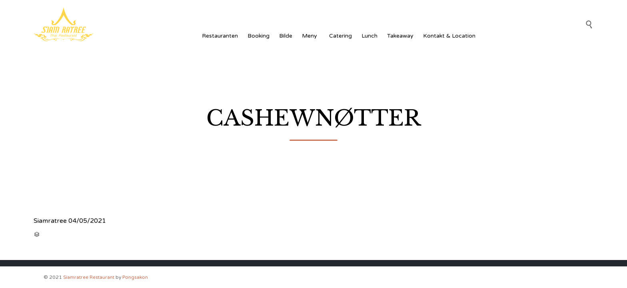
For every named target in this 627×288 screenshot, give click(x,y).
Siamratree (50, 221)
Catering (340, 35)
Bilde (285, 35)
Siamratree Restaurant (88, 277)
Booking (259, 35)
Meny (310, 35)
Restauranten (220, 35)
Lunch (369, 35)
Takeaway (400, 35)
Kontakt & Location (449, 35)
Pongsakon (135, 277)
